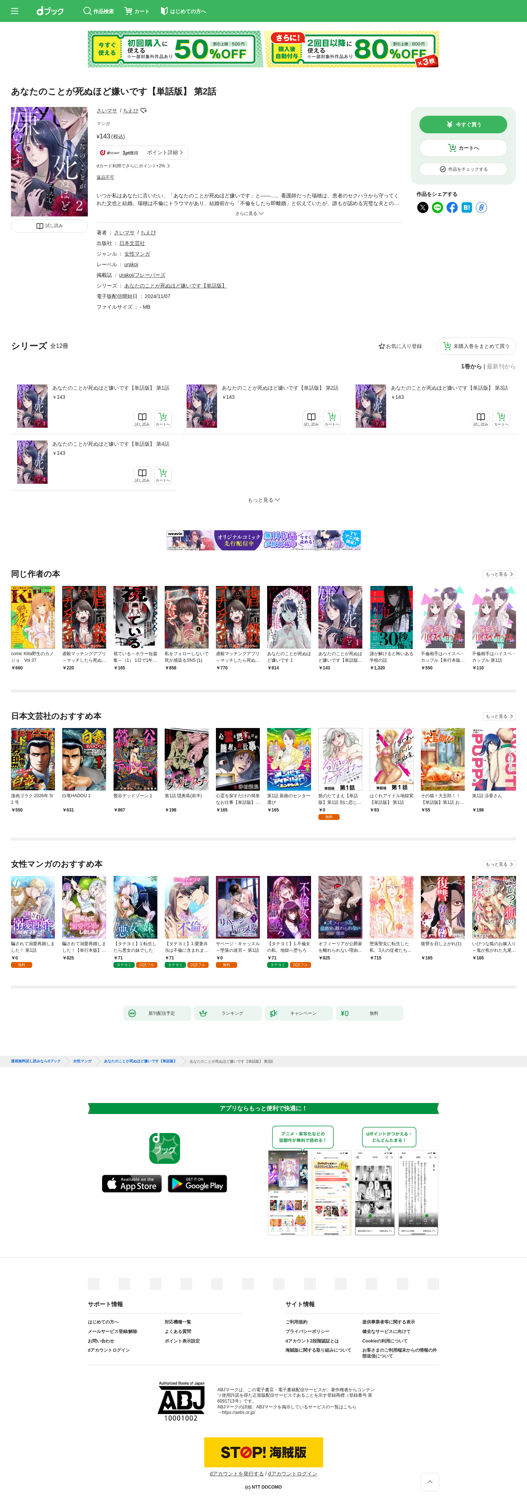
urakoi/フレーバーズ (142, 275)
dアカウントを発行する (237, 1474)
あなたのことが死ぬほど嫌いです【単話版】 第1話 (110, 388)
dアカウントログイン (109, 1350)
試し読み (54, 225)
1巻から (471, 366)
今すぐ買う (469, 124)
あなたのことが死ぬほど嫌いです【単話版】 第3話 (449, 388)
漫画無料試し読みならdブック (36, 1061)
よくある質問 (178, 1331)
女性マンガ (137, 254)
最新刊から (501, 366)
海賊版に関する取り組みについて (318, 1350)
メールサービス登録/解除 (112, 1331)
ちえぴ (130, 111)
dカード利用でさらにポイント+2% (131, 165)
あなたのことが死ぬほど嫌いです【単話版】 (175, 286)
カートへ (469, 148)
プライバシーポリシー (307, 1331)
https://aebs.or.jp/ (238, 1412)
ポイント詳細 (162, 152)
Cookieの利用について (385, 1341)
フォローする (143, 110)
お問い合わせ (101, 1341)
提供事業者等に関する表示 (388, 1322)
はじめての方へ (103, 1322)
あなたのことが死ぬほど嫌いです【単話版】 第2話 (280, 388)
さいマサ (107, 111)
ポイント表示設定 (182, 1341)
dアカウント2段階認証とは (312, 1341)
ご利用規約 (296, 1322)
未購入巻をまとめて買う (481, 346)
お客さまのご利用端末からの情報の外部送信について (399, 1353)
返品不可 (105, 177)
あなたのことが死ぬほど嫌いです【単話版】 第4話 (110, 444)
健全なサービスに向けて (386, 1331)
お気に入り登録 (404, 346)
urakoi (131, 264)
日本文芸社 (132, 243)
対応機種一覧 (178, 1322)
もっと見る (497, 574)
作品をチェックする (468, 169)
